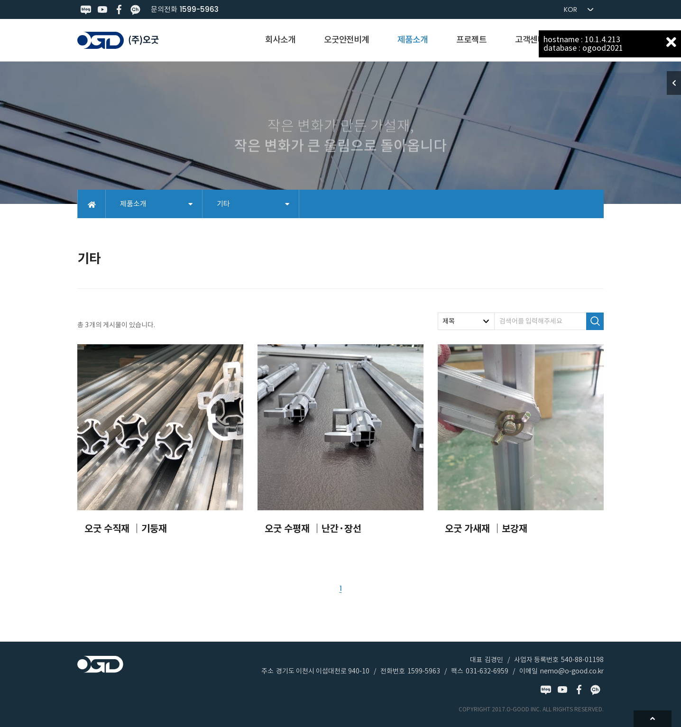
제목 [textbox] (448, 321)
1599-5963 (199, 9)
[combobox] (466, 321)
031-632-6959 (487, 671)
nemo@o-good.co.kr (572, 671)
